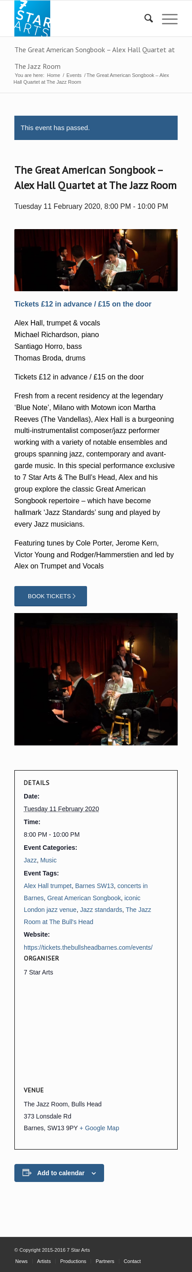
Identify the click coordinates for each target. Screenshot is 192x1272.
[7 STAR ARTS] (79, 18)
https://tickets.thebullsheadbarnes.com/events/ (88, 947)
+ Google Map (99, 1128)
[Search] (144, 18)
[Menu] (165, 18)
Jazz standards (101, 909)
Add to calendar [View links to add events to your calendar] (61, 1173)
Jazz (30, 860)
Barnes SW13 (94, 885)
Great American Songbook (84, 898)
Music (48, 860)
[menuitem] (144, 18)
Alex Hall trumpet (48, 885)
